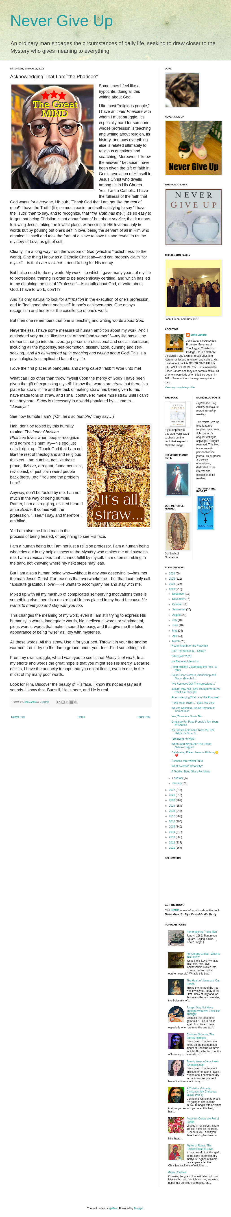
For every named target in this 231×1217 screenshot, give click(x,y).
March (176, 641)
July (175, 620)
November (178, 599)
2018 (172, 810)
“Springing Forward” (183, 738)
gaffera (113, 1208)
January (177, 783)
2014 (172, 832)
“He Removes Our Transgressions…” (194, 683)
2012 (172, 842)
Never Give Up (61, 20)
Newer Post (18, 717)
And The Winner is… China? (189, 650)
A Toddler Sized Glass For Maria (191, 771)
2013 (172, 837)
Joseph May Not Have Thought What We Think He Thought (196, 690)
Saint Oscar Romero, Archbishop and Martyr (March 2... (194, 677)
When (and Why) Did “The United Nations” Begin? (191, 745)
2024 (172, 583)
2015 (172, 826)
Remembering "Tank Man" (202, 931)
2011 (172, 847)
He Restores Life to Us (185, 661)
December (178, 593)
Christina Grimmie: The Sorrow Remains (200, 1036)
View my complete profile (180, 387)
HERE (175, 910)
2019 (172, 805)
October (177, 604)
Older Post (143, 717)
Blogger (138, 1208)
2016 (172, 821)
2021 (172, 795)
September (179, 609)
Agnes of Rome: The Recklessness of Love (200, 1147)
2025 (172, 578)
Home (81, 717)
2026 (172, 573)
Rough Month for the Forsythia (190, 645)
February (178, 778)
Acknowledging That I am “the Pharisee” (195, 697)
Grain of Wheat (177, 1172)
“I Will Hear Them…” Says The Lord (193, 702)
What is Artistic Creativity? (187, 766)
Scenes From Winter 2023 (187, 761)
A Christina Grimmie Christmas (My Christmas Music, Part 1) (202, 1092)
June (175, 625)
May (175, 630)
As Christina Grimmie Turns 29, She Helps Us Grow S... (193, 732)
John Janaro (199, 334)
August (176, 614)
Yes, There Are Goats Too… (188, 716)
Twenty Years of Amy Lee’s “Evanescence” (203, 1063)
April (175, 635)
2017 (172, 816)
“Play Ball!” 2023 (181, 656)
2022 (172, 790)
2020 (172, 800)
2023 (172, 589)
